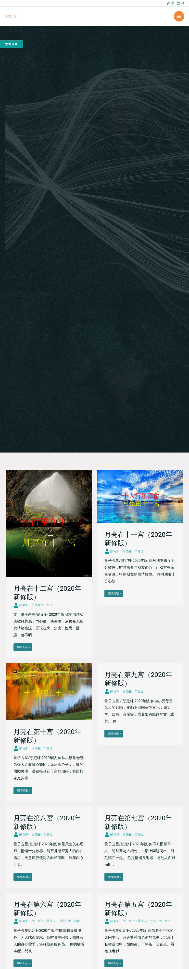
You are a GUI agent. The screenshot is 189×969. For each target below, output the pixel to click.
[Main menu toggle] (179, 16)
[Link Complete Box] (49, 564)
